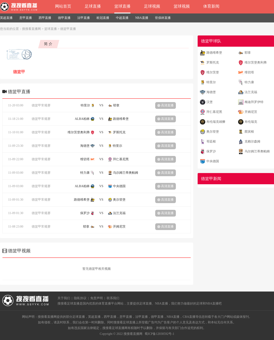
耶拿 (248, 52)
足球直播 (93, 6)
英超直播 (6, 18)
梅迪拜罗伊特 (254, 102)
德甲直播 (64, 18)
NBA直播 (141, 18)
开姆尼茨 (251, 112)
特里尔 (211, 82)
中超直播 (122, 18)
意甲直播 (25, 18)
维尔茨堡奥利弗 (256, 62)
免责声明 (96, 298)
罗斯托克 (212, 62)
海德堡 (211, 92)
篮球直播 (122, 6)
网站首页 (63, 6)
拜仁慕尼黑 (214, 112)
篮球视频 (182, 6)
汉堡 (209, 102)
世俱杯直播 (163, 18)
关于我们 (63, 298)
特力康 (249, 82)
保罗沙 (211, 151)
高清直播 (165, 105)
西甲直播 (45, 18)
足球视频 (152, 6)
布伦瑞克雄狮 (215, 121)
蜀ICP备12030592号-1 (159, 334)
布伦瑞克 (251, 121)
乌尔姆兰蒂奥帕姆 (257, 151)
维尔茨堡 (212, 72)
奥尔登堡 (212, 131)
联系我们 (113, 298)
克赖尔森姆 (252, 141)
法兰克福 (251, 92)
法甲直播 (83, 18)
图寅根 (249, 131)
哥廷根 (211, 141)
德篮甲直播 (68, 29)
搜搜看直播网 (31, 29)
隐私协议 (80, 298)
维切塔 (249, 72)
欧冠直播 (103, 18)
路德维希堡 (214, 52)
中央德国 (212, 161)
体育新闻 (211, 6)
